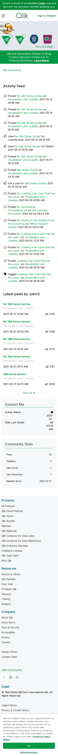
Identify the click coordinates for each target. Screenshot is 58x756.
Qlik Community (12, 70)
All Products (8, 506)
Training (6, 598)
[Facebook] (17, 677)
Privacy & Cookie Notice (15, 710)
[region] (29, 735)
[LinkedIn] (10, 677)
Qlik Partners (9, 579)
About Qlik (7, 617)
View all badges (44, 46)
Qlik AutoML (8, 521)
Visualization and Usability (23, 99)
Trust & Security (10, 627)
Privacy (6, 637)
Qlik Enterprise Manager (15, 545)
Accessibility (8, 632)
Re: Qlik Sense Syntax (30, 95)
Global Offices (10, 651)
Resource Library (11, 574)
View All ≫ (29, 392)
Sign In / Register (47, 15)
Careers (6, 642)
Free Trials (7, 584)
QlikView (6, 525)
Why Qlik (6, 560)
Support (6, 603)
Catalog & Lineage (12, 550)
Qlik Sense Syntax (27, 169)
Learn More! (41, 60)
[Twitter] (4, 677)
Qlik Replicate (9, 530)
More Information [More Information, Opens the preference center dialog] (29, 752)
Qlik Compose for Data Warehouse (21, 540)
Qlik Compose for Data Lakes (18, 535)
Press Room (8, 622)
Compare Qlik (9, 589)
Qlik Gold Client (10, 555)
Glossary (6, 594)
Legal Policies (9, 705)
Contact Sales (9, 656)
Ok (29, 745)
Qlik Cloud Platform (12, 511)
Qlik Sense (7, 516)
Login (42, 3)
